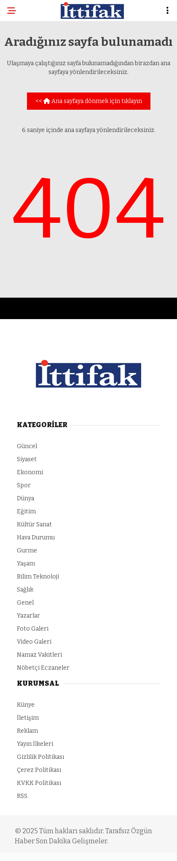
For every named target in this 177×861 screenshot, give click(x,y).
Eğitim (26, 511)
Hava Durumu (36, 537)
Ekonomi (30, 472)
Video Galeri (34, 641)
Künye (26, 704)
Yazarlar (28, 615)
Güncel (27, 446)
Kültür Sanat (34, 524)
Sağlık (25, 589)
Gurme (27, 550)
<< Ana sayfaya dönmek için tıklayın (88, 101)
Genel (25, 602)
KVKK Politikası (39, 783)
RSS (22, 796)
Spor (24, 485)
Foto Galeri (32, 628)
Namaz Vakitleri (39, 654)
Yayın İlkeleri (35, 743)
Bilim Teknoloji (38, 576)
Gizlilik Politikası (40, 757)
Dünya (25, 498)
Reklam (27, 730)
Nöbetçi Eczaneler (43, 667)
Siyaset (27, 459)
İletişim (28, 717)
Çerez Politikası (39, 770)
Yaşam (26, 563)
